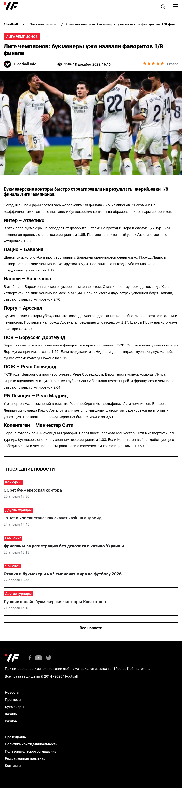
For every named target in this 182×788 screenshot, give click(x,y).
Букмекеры (14, 707)
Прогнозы (13, 700)
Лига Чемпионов (22, 37)
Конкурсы (13, 482)
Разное (11, 721)
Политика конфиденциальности (31, 744)
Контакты (13, 766)
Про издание (15, 737)
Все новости (91, 628)
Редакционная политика (25, 759)
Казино (11, 714)
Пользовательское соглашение (30, 751)
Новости (12, 692)
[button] (163, 7)
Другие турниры (18, 510)
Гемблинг (13, 538)
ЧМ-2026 (12, 566)
